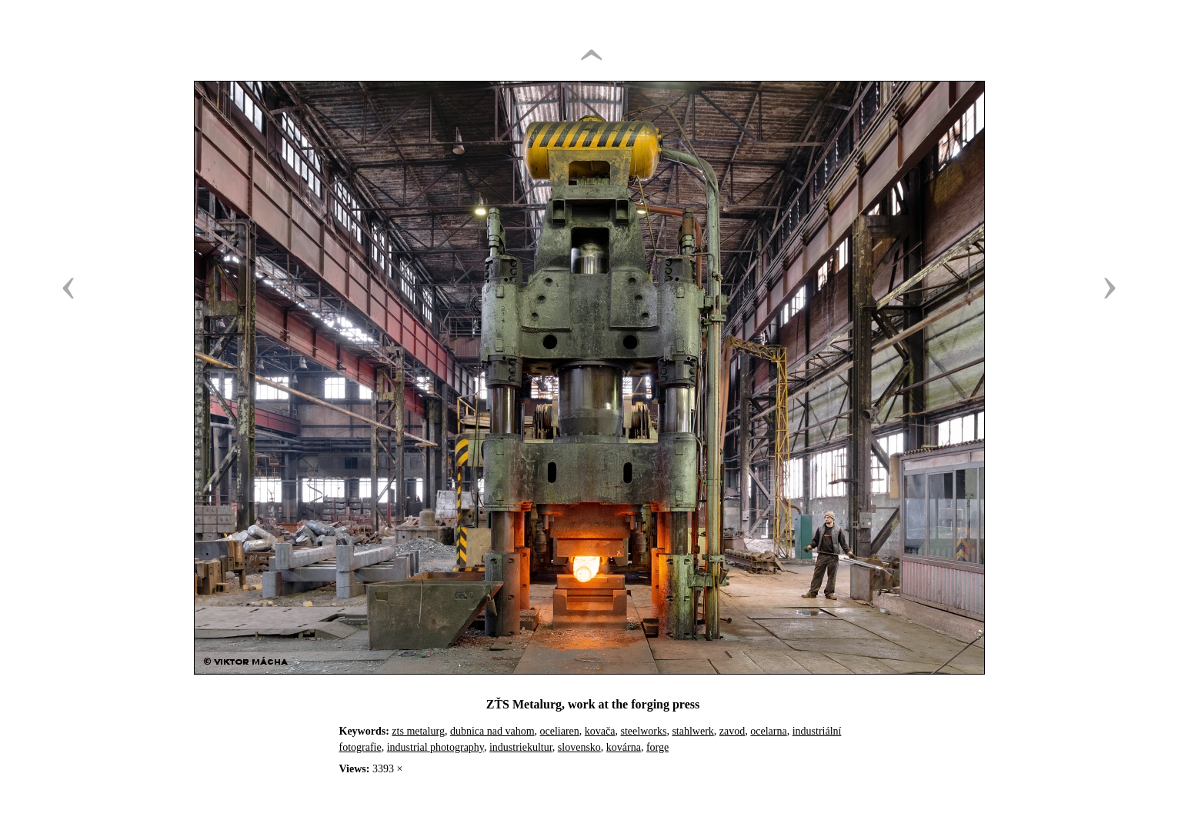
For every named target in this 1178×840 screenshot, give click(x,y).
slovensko (579, 747)
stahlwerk (692, 731)
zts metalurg (418, 731)
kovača (600, 731)
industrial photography (435, 747)
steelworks (643, 731)
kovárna (623, 747)
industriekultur (520, 747)
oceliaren (559, 731)
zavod (732, 731)
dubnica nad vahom (492, 731)
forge (657, 747)
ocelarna (768, 731)
